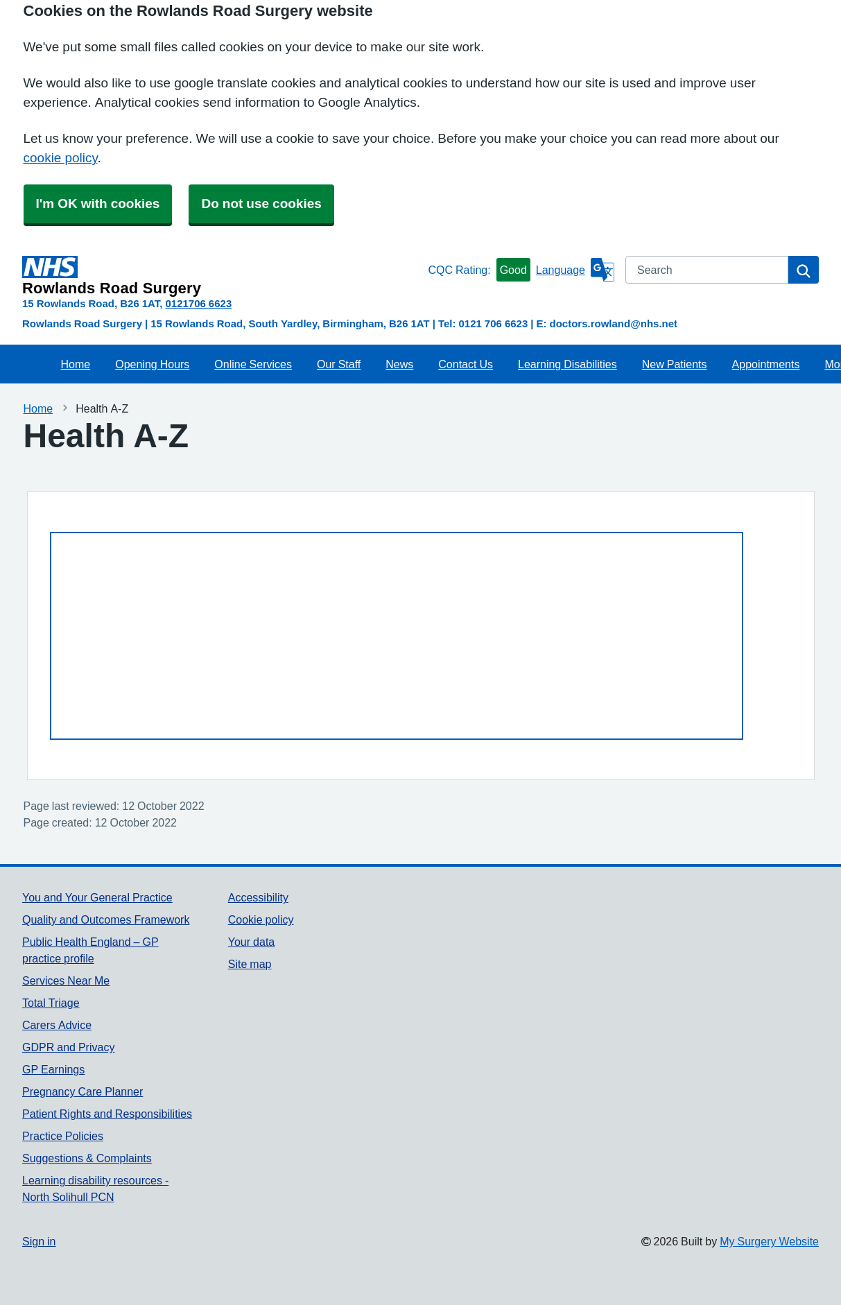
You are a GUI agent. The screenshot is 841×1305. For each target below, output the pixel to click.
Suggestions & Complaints (87, 1158)
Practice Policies (62, 1135)
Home (76, 364)
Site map (250, 963)
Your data (251, 941)
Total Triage (51, 1002)
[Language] (575, 270)
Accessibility (258, 897)
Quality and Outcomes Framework (105, 919)
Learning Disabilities (567, 364)
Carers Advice (57, 1024)
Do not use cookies (261, 203)
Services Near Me (66, 980)
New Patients (674, 364)
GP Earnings (53, 1069)
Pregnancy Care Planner (82, 1091)
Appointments (766, 364)
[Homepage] (222, 276)
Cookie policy (261, 919)
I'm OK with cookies (98, 203)
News (399, 364)
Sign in (38, 1241)
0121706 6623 (198, 303)
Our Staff (339, 364)
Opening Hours (152, 364)
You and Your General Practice (97, 897)
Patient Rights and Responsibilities (107, 1113)
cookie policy (61, 157)
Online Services (253, 364)
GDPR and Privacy (68, 1047)
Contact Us (465, 364)
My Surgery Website (769, 1241)
